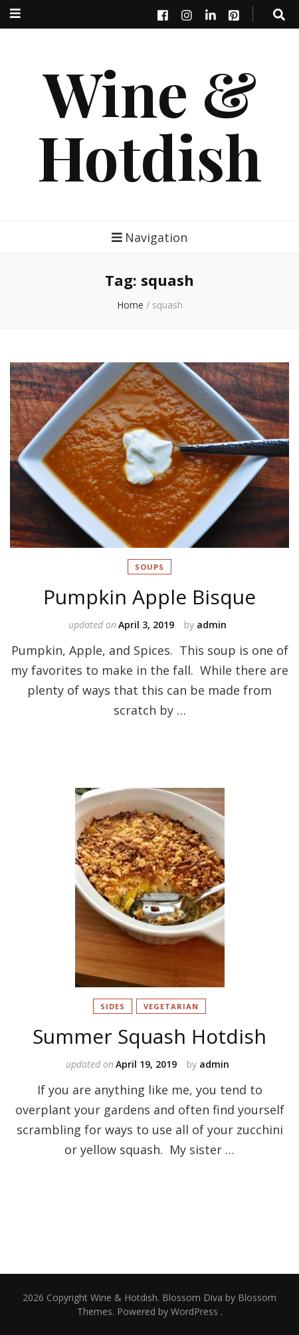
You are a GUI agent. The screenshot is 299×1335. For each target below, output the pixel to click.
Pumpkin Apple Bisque (149, 596)
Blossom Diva (192, 1297)
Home (130, 305)
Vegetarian (171, 1006)
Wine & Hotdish (149, 124)
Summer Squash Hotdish (149, 1036)
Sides (112, 1006)
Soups (149, 567)
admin (212, 624)
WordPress (194, 1311)
